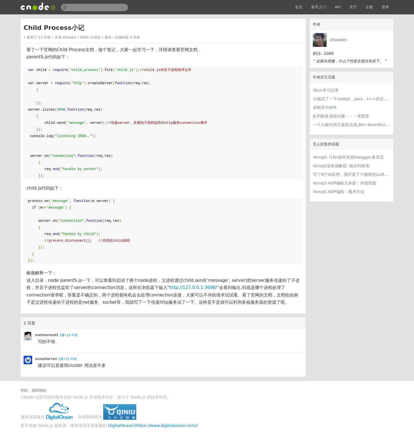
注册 (369, 7)
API (338, 7)
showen (338, 40)
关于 (353, 7)
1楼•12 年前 (69, 335)
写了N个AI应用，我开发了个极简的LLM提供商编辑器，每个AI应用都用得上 (351, 174)
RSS (24, 390)
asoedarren (46, 359)
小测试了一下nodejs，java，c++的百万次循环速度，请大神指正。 (351, 99)
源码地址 (39, 390)
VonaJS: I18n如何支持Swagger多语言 (348, 157)
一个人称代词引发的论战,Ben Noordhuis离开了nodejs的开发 (351, 124)
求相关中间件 (325, 107)
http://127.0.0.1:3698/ (193, 287)
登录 (385, 7)
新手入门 (318, 7)
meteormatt (46, 335)
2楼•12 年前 (67, 359)
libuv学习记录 (326, 90)
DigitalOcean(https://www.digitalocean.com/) (153, 425)
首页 (298, 7)
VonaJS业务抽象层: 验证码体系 (341, 165)
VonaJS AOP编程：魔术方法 (338, 191)
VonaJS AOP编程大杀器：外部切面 (344, 183)
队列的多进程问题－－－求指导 (341, 116)
